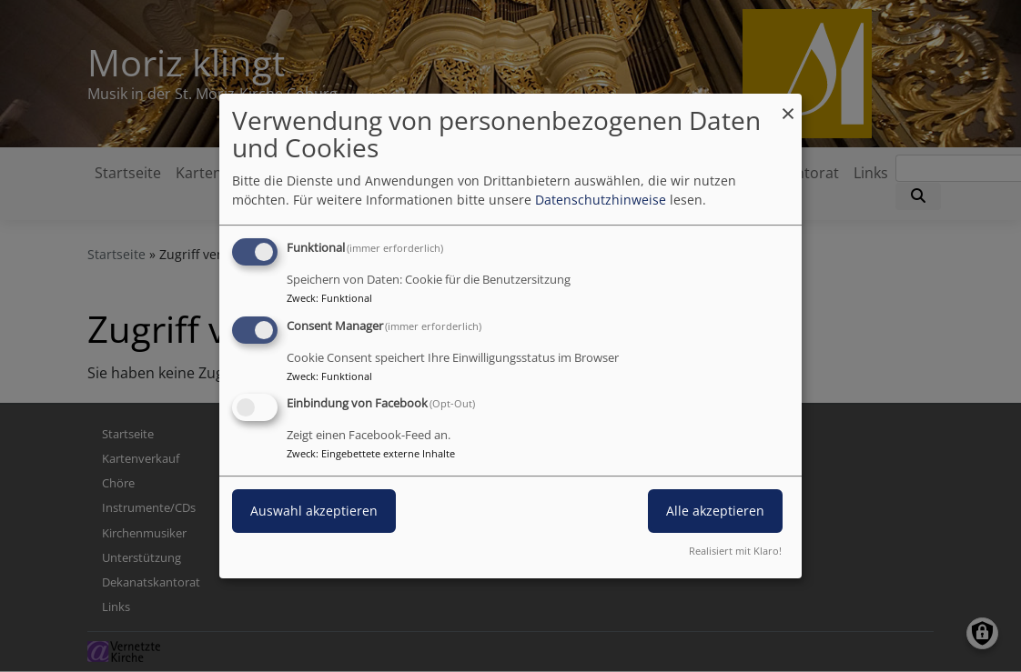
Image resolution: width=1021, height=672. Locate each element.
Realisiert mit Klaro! (735, 550)
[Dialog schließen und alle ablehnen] (788, 105)
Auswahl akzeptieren (314, 511)
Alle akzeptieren (715, 511)
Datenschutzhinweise (600, 199)
